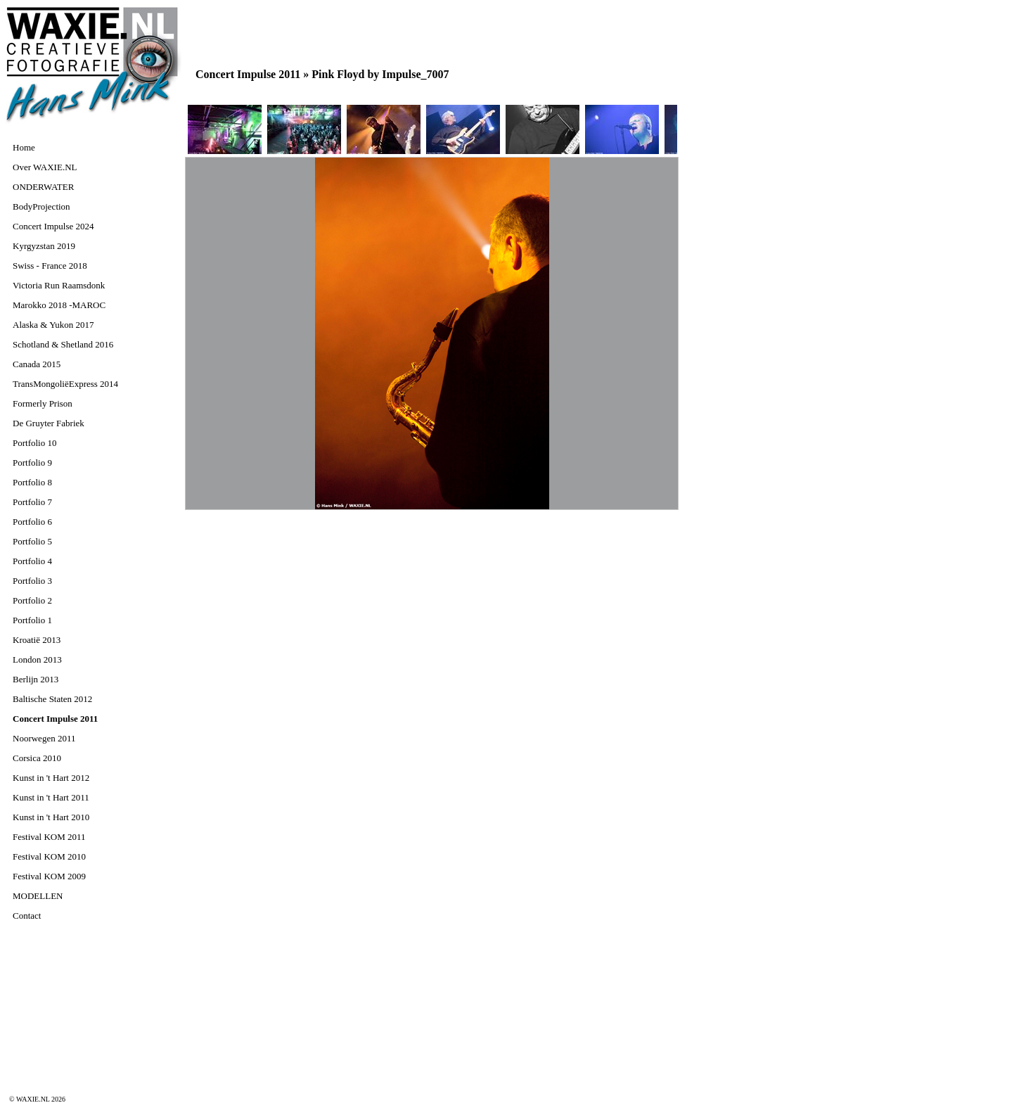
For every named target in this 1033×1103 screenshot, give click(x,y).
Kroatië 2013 (36, 640)
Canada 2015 (36, 364)
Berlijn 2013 (35, 679)
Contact (27, 915)
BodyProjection (41, 206)
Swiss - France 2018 (50, 265)
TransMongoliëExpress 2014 (65, 383)
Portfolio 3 (32, 580)
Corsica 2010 (37, 758)
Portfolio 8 (32, 482)
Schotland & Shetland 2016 (63, 344)
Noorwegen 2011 (44, 738)
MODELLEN (38, 896)
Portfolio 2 (32, 600)
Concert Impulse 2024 (53, 226)
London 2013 (37, 659)
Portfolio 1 (32, 620)
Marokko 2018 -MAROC (59, 305)
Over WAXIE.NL (45, 167)
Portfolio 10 (34, 443)
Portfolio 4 (32, 561)
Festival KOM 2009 (49, 876)
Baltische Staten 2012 (52, 699)
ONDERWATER (43, 186)
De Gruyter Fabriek (48, 423)
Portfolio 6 (32, 521)
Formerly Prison (42, 403)
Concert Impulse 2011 (55, 718)
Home (24, 147)
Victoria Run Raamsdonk (59, 285)
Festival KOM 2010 (49, 856)
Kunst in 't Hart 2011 (51, 797)
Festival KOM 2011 (49, 836)
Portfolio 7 (32, 502)
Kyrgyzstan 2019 (44, 246)
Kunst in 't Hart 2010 (51, 817)
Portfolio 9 (32, 462)
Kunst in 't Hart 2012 (51, 777)
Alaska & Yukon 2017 (53, 324)
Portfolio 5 (32, 541)
